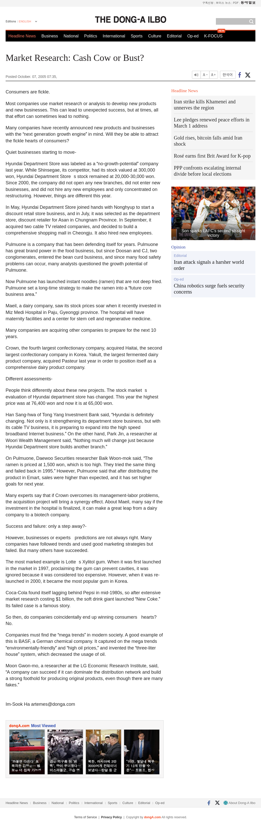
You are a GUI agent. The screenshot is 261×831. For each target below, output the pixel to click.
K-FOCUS (213, 36)
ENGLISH (25, 21)
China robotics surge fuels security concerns (209, 289)
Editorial (174, 36)
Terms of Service (85, 817)
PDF (236, 3)
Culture (154, 36)
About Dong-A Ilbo (239, 803)
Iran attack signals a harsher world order (209, 265)
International (114, 36)
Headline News (22, 36)
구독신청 (208, 3)
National (71, 36)
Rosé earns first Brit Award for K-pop (212, 156)
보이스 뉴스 (223, 3)
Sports (136, 36)
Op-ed (193, 36)
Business (50, 36)
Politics (90, 36)
